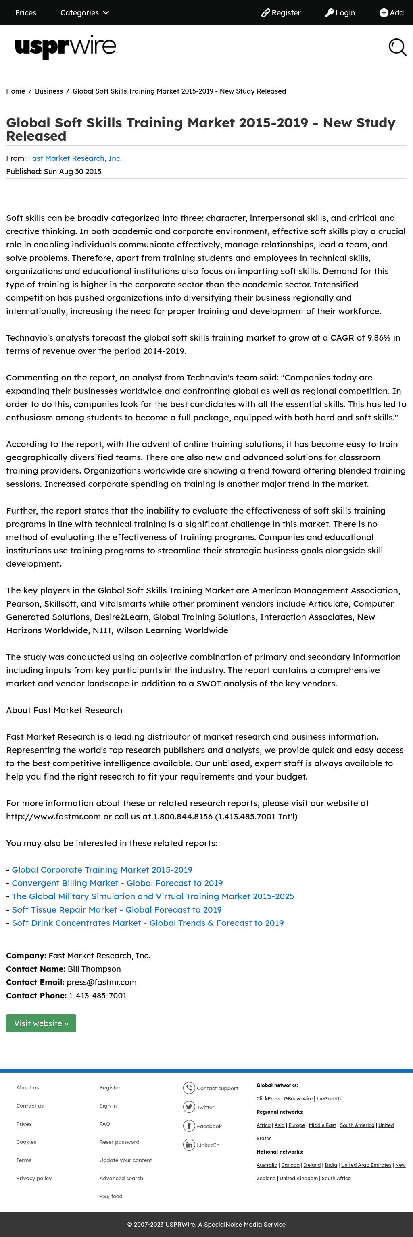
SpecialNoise (223, 1224)
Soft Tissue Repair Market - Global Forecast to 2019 (117, 909)
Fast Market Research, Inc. (74, 158)
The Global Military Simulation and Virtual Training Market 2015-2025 (153, 896)
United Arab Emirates (366, 1165)
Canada (291, 1165)
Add (392, 12)
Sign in (108, 1105)
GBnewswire (298, 1099)
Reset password (120, 1142)
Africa (264, 1125)
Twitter (199, 1107)
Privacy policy (34, 1178)
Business (49, 91)
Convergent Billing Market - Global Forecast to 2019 (117, 882)
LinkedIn (201, 1145)
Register (281, 12)
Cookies (27, 1142)
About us (28, 1087)
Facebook (202, 1126)
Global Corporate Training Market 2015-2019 (102, 869)
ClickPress (268, 1099)
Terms (24, 1160)
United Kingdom (299, 1178)
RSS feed (111, 1196)
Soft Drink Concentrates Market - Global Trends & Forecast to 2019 (148, 922)
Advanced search (121, 1178)
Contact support (210, 1088)
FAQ (105, 1124)
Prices (25, 12)
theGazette (329, 1099)
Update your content (126, 1160)
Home (15, 91)
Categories (84, 12)
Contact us (30, 1105)
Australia (267, 1165)
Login (340, 12)
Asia (280, 1125)
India (331, 1165)
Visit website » (41, 1023)
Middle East (322, 1125)
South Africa (336, 1178)
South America (357, 1125)
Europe (296, 1125)
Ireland (312, 1165)
